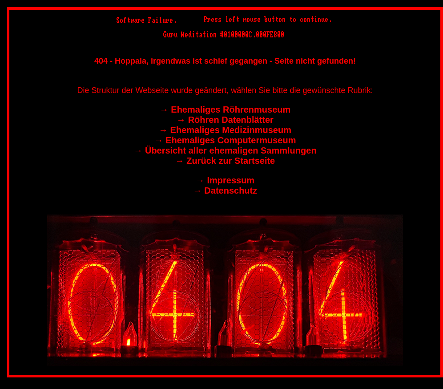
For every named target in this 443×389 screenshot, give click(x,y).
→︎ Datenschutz (225, 190)
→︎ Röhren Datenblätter (225, 120)
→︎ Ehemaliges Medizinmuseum (225, 130)
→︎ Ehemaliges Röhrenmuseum (225, 109)
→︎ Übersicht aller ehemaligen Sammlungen (224, 150)
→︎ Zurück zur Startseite (225, 161)
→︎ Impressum (225, 180)
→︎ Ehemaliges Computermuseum (225, 140)
